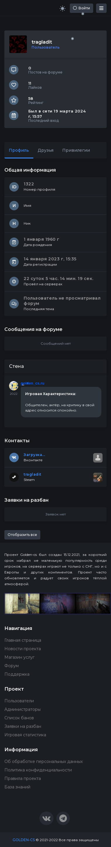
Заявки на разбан (22, 726)
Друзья (45, 150)
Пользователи (19, 700)
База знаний (17, 787)
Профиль (19, 150)
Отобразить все (22, 534)
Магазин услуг (19, 657)
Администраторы (22, 709)
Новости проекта (22, 648)
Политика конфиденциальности (38, 770)
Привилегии (76, 150)
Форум (11, 665)
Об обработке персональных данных (43, 761)
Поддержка (17, 674)
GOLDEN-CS (24, 840)
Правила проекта (22, 778)
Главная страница (22, 640)
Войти (81, 8)
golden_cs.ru (32, 383)
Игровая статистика (25, 734)
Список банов (19, 717)
